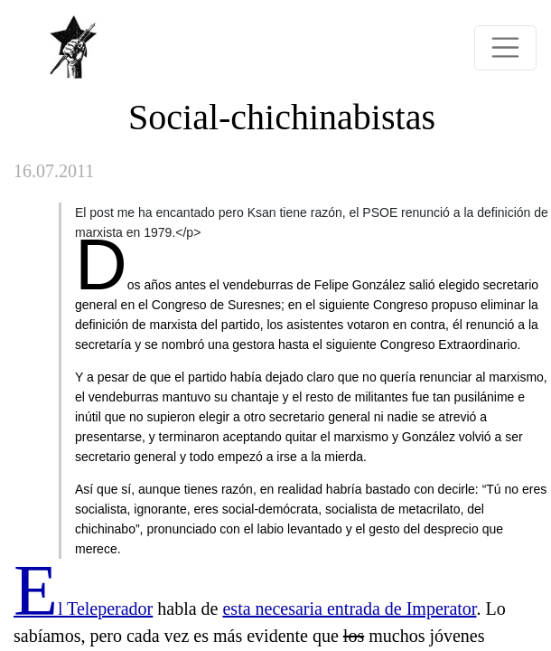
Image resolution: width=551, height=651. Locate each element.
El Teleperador (83, 608)
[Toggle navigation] (505, 48)
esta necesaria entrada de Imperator (349, 608)
